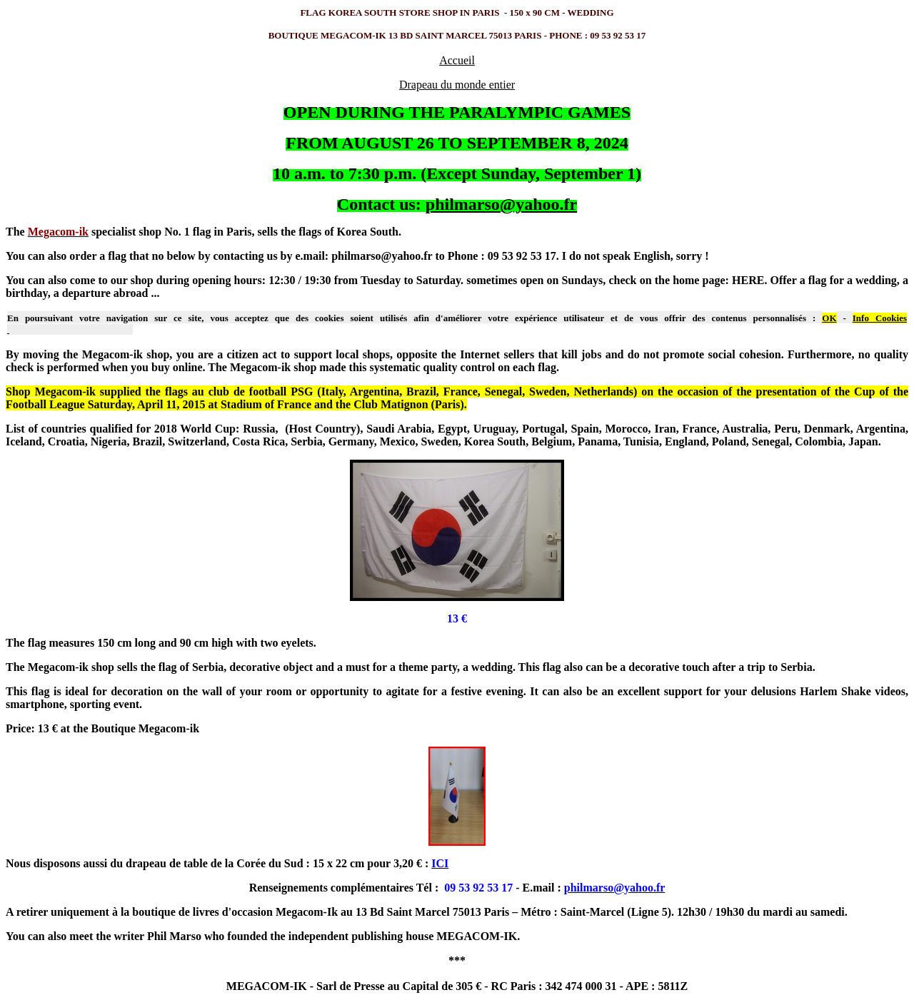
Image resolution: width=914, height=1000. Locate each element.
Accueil (457, 60)
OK (829, 318)
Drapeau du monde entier (457, 85)
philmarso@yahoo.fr (501, 204)
